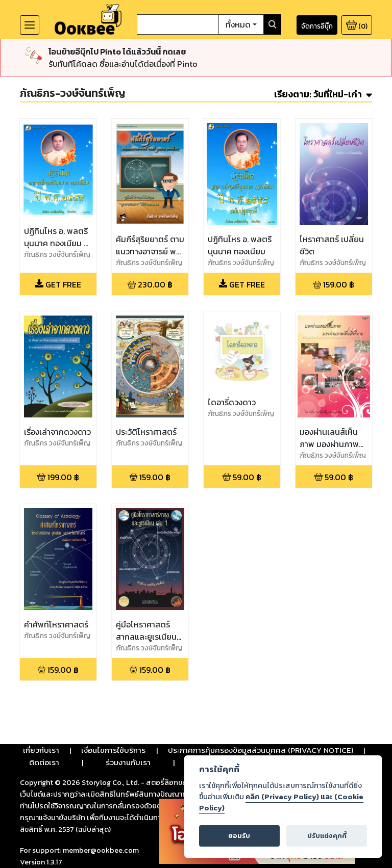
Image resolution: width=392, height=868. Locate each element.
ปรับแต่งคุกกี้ (327, 835)
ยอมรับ (239, 835)
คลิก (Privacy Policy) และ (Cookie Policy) (281, 802)
